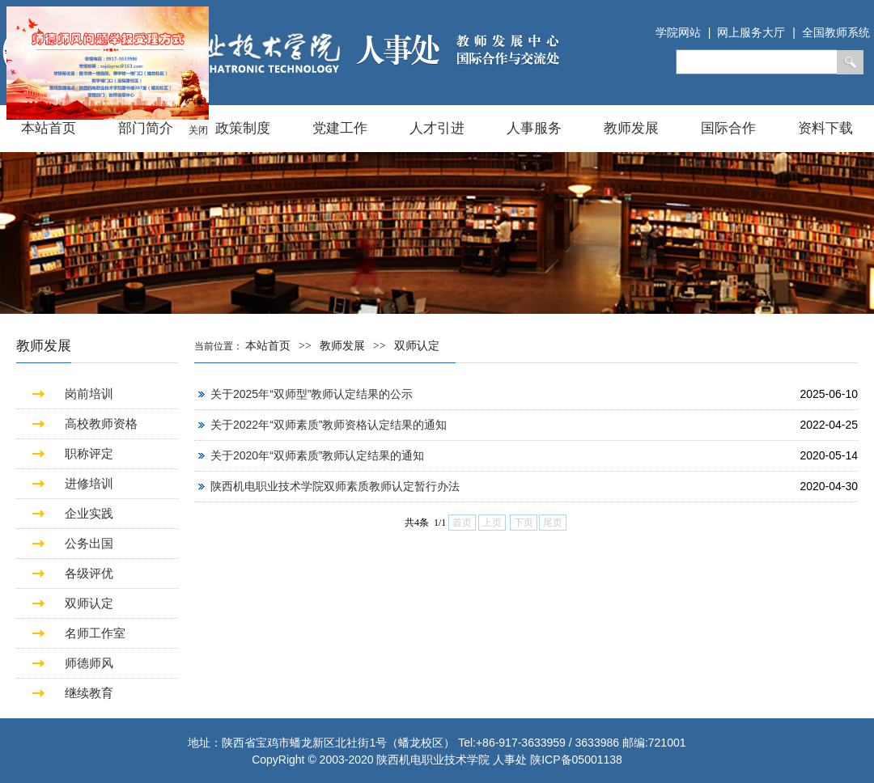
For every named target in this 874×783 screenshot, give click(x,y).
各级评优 (89, 573)
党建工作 (339, 128)
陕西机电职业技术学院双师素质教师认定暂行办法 (335, 486)
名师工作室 (95, 633)
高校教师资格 (101, 423)
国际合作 (728, 128)
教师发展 (631, 128)
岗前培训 (89, 393)
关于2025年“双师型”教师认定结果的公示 (311, 393)
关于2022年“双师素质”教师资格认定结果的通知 (328, 424)
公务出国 (89, 543)
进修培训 (89, 483)
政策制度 (242, 128)
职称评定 (89, 453)
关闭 (197, 129)
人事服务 (534, 128)
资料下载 (825, 128)
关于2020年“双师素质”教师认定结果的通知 (317, 455)
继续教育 (89, 693)
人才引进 (437, 128)
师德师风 (89, 663)
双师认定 (89, 603)
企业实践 (89, 513)
